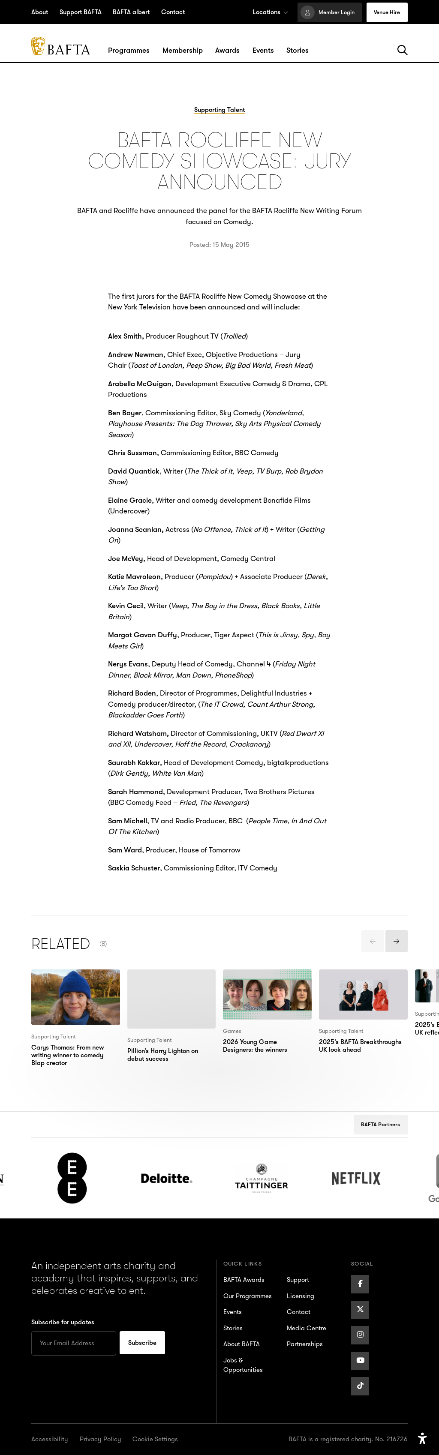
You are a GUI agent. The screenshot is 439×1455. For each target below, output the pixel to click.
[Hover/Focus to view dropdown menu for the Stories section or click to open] (297, 50)
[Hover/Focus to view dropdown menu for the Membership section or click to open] (182, 50)
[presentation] (372, 941)
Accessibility (49, 1439)
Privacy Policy (100, 1439)
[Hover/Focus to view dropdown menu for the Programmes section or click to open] (129, 50)
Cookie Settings (155, 1439)
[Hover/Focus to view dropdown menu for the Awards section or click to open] (227, 50)
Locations (270, 12)
